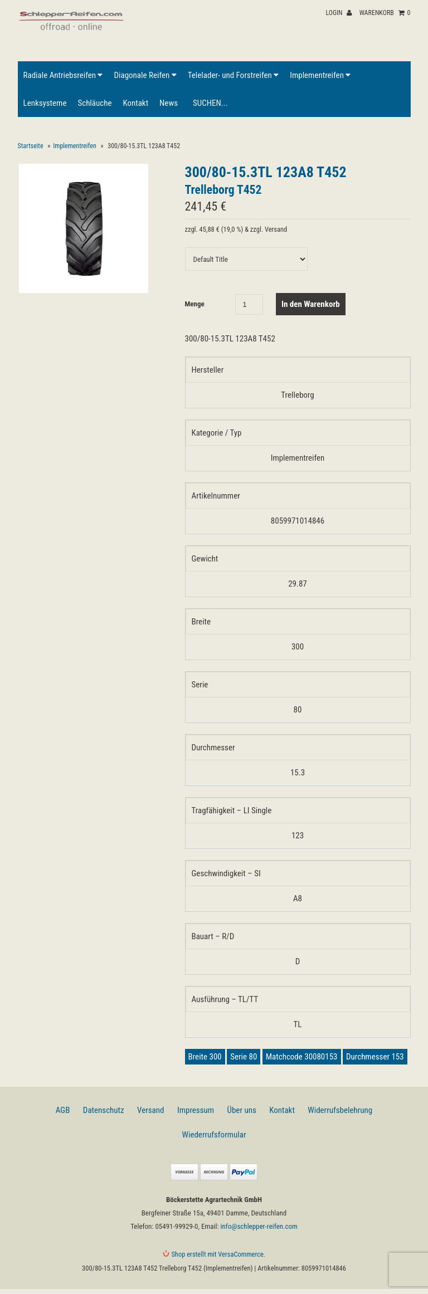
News (168, 103)
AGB (63, 1110)
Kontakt (135, 103)
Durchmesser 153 (375, 1057)
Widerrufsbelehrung (340, 1110)
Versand (150, 1110)
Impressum (195, 1110)
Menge (195, 304)
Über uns (241, 1110)
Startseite (30, 146)
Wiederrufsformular (214, 1135)
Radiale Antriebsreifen (63, 75)
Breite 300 (205, 1057)
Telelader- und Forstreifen (233, 75)
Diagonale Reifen (145, 75)
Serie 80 (243, 1057)
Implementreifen (320, 75)
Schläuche (94, 103)
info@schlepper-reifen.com (259, 1226)
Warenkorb (385, 13)
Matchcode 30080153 (302, 1057)
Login (338, 13)
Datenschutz (103, 1110)
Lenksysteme (45, 103)
